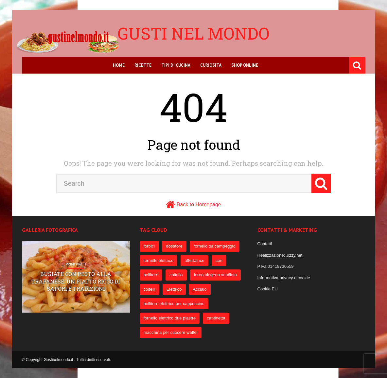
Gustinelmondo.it (59, 359)
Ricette (142, 65)
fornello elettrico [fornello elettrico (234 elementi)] (159, 260)
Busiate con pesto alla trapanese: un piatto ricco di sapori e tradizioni (75, 281)
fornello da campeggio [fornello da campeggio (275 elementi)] (215, 246)
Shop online (244, 65)
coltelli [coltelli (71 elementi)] (149, 289)
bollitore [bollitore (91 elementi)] (151, 274)
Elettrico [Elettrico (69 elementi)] (174, 289)
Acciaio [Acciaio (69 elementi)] (200, 289)
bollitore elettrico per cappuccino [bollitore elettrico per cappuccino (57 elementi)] (174, 303)
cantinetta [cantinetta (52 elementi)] (216, 318)
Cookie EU (267, 288)
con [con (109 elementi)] (219, 260)
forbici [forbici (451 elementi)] (149, 246)
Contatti (264, 243)
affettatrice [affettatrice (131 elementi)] (194, 260)
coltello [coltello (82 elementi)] (176, 274)
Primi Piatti (76, 264)
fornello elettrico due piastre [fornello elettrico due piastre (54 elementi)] (170, 318)
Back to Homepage (199, 204)
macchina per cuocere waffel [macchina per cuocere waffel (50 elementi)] (171, 332)
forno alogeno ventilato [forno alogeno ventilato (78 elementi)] (215, 274)
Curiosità (210, 65)
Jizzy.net (294, 255)
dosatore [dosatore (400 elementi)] (174, 246)
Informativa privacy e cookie (283, 277)
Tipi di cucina (175, 65)
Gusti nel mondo (193, 33)
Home (119, 65)
